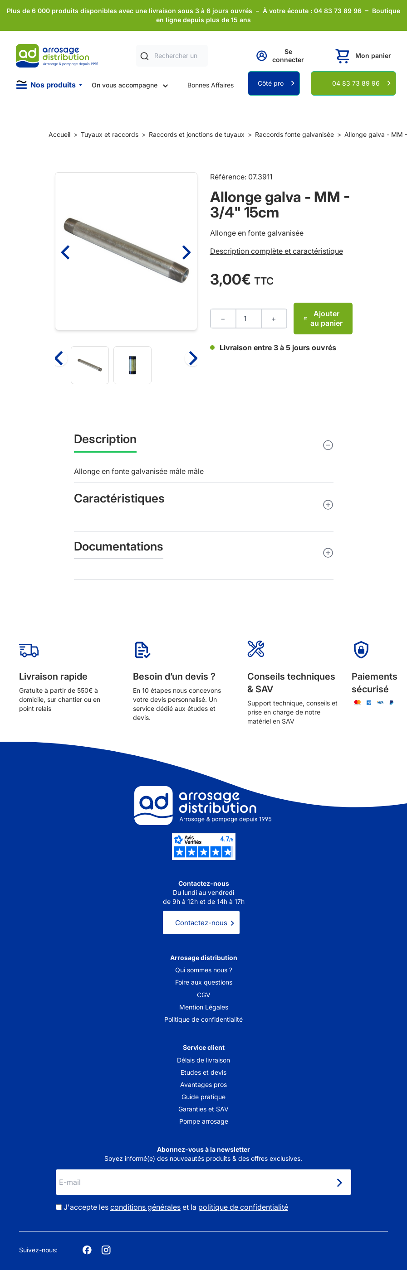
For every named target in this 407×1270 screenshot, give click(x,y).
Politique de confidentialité (203, 1019)
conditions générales (145, 1207)
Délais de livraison (203, 1060)
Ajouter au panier (323, 318)
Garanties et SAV (203, 1109)
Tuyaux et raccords (109, 134)
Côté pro (271, 83)
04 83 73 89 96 (356, 83)
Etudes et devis (203, 1072)
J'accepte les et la (176, 1207)
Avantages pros (203, 1084)
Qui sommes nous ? (203, 970)
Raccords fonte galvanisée (294, 134)
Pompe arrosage (203, 1121)
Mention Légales (203, 1007)
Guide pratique (203, 1097)
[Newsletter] (339, 1183)
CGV (204, 995)
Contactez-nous (201, 922)
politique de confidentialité (243, 1207)
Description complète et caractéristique (276, 251)
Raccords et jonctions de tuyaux (197, 134)
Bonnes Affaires (210, 85)
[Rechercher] (144, 56)
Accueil (59, 134)
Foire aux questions (203, 982)
